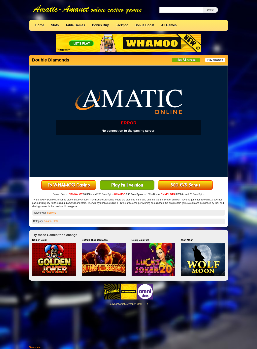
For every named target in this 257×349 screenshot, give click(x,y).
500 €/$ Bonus (185, 185)
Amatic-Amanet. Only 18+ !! (133, 304)
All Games (169, 25)
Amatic (47, 221)
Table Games (75, 25)
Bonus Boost (144, 25)
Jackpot (122, 25)
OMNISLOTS (168, 194)
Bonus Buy (100, 25)
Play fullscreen (215, 59)
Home (39, 25)
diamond (51, 212)
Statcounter (35, 347)
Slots (55, 25)
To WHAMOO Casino (69, 185)
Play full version (186, 60)
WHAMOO (119, 194)
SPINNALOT (75, 194)
